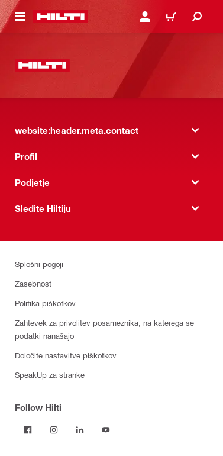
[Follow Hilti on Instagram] (54, 430)
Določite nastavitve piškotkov (66, 355)
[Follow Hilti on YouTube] (106, 430)
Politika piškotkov (45, 302)
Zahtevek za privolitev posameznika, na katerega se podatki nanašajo (104, 329)
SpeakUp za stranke (50, 374)
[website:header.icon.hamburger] (20, 17)
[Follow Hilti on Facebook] (28, 430)
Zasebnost (33, 283)
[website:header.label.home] (60, 16)
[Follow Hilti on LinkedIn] (80, 430)
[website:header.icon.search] (197, 17)
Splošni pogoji (39, 263)
